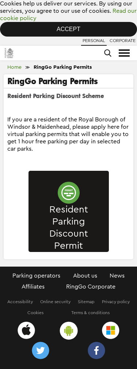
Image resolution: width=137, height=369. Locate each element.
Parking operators (36, 276)
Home (14, 67)
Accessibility (20, 302)
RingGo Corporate (90, 287)
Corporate (123, 40)
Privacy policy (116, 302)
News (117, 276)
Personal (94, 40)
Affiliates (33, 287)
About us (85, 276)
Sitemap (86, 302)
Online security (55, 302)
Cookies (35, 312)
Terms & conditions (90, 312)
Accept (68, 29)
